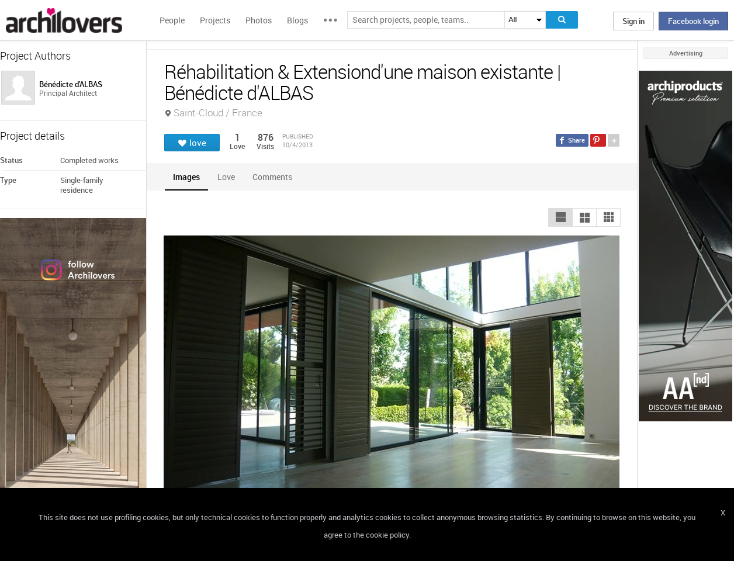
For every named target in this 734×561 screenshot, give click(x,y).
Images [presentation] (186, 176)
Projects (215, 20)
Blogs (297, 20)
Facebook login (693, 21)
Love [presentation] (226, 176)
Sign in (633, 21)
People (172, 20)
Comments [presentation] (275, 176)
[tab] (186, 177)
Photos (258, 20)
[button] (560, 217)
